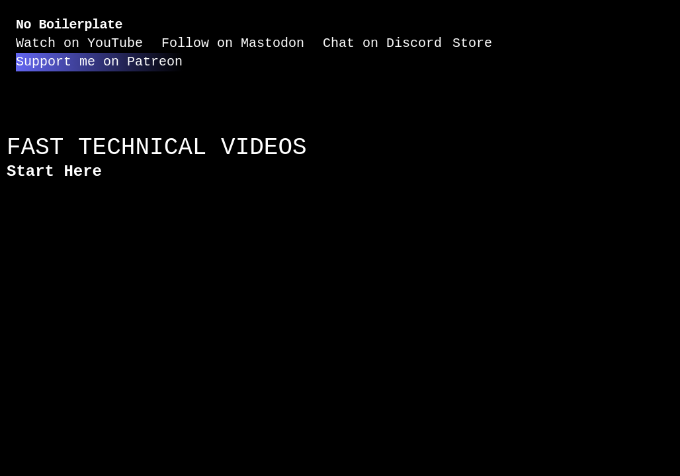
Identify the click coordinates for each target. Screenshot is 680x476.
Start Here (54, 171)
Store (472, 43)
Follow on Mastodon (232, 43)
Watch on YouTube (79, 43)
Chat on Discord (382, 43)
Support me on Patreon (99, 62)
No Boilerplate (69, 25)
